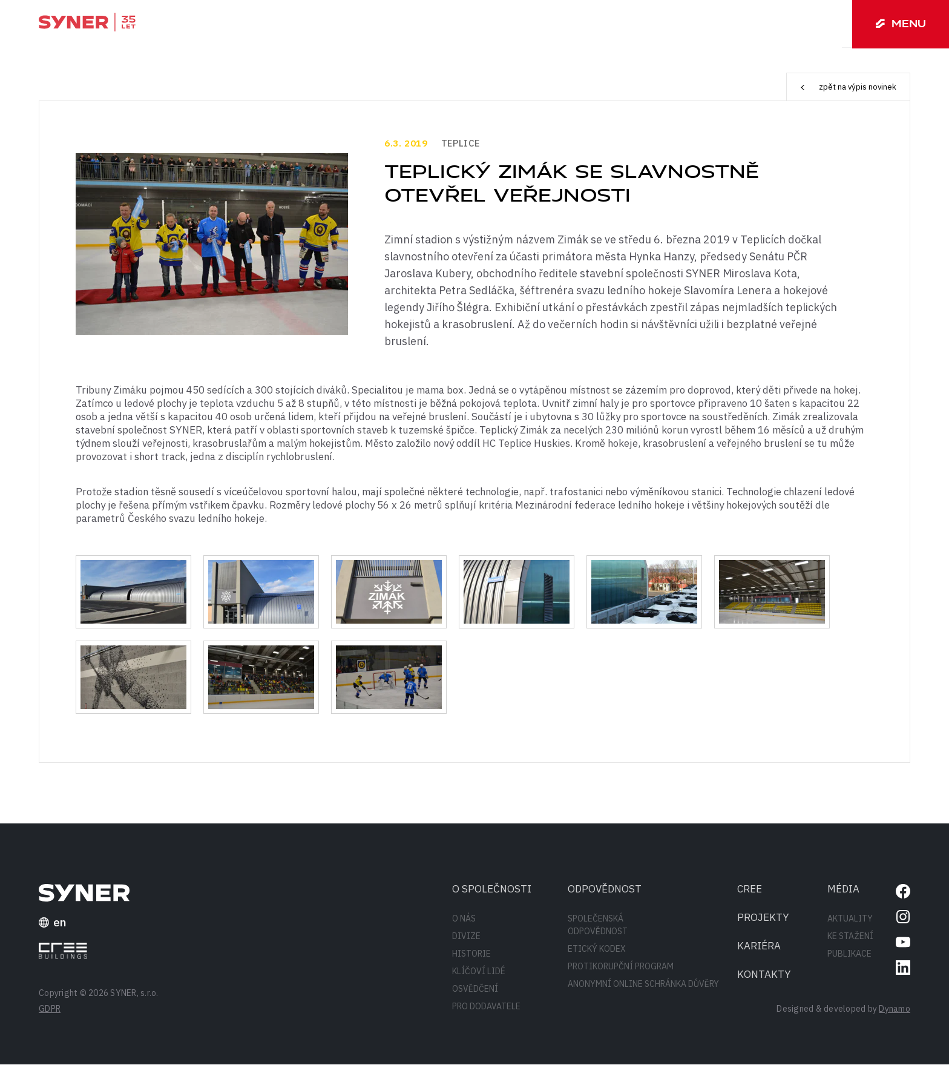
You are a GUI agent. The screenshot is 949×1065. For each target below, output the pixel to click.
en (53, 923)
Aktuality (850, 919)
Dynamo (894, 1009)
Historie (471, 954)
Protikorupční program (621, 966)
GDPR (50, 1009)
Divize (466, 936)
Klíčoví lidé (478, 971)
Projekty (763, 918)
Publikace (849, 954)
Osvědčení (475, 989)
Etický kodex (597, 949)
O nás (464, 919)
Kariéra (759, 946)
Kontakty (764, 974)
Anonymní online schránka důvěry (643, 984)
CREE (749, 889)
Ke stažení (850, 936)
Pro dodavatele (486, 1006)
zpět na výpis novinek (846, 87)
